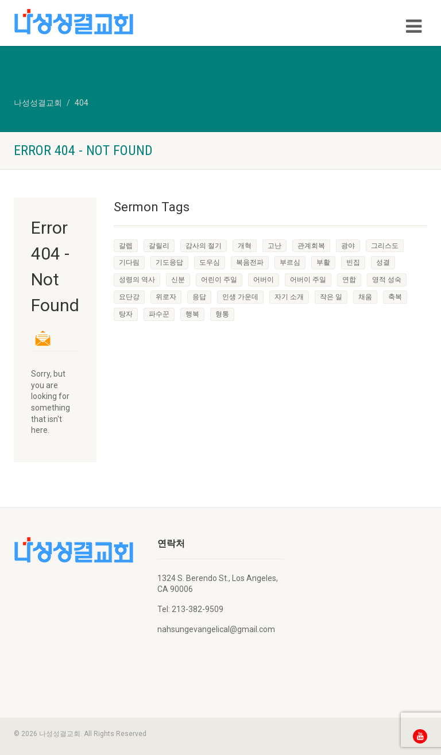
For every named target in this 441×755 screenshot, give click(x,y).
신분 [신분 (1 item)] (178, 280)
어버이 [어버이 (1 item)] (263, 280)
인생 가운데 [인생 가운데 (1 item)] (240, 297)
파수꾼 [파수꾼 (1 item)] (159, 314)
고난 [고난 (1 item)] (274, 246)
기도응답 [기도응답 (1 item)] (169, 262)
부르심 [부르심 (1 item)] (290, 262)
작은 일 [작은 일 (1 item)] (331, 297)
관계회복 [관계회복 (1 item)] (311, 246)
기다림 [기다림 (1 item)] (129, 262)
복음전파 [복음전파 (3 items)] (250, 262)
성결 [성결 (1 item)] (383, 262)
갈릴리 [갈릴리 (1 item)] (159, 246)
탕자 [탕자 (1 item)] (126, 314)
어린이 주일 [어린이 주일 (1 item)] (219, 280)
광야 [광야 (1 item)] (348, 246)
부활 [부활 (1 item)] (323, 262)
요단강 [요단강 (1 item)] (129, 297)
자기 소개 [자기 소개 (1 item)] (289, 297)
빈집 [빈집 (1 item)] (353, 262)
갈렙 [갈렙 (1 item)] (126, 246)
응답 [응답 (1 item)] (199, 297)
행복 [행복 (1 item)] (192, 314)
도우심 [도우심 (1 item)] (209, 262)
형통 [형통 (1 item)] (222, 314)
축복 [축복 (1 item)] (395, 297)
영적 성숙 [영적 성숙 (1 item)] (386, 280)
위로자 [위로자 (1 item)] (166, 297)
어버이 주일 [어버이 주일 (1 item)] (308, 280)
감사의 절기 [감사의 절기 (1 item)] (203, 246)
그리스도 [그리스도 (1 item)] (385, 246)
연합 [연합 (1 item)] (349, 280)
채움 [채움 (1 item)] (365, 297)
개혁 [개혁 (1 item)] (245, 246)
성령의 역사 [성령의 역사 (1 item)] (137, 280)
